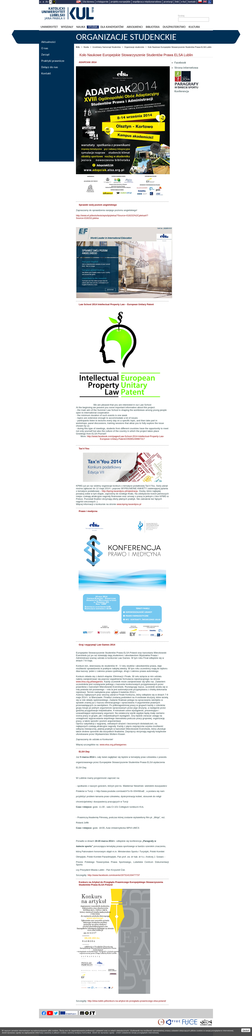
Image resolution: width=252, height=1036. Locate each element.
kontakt (192, 2)
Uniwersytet (49, 27)
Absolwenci (135, 27)
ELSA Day (84, 751)
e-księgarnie (102, 2)
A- (41, 2)
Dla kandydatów (112, 27)
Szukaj (181, 16)
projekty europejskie (120, 2)
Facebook (180, 62)
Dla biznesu (88, 2)
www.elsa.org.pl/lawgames (89, 681)
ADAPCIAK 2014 (87, 62)
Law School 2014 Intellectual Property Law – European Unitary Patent (116, 304)
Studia (92, 27)
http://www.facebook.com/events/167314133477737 (114, 875)
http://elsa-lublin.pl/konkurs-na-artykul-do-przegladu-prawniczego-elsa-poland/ (127, 1001)
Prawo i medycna (88, 511)
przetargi (168, 2)
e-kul (183, 2)
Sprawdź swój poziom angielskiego (98, 204)
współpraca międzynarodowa (147, 2)
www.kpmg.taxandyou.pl (129, 504)
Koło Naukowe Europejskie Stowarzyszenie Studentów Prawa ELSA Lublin (179, 47)
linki (177, 2)
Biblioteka (153, 27)
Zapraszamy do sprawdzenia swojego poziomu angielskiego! (106, 210)
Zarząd (45, 54)
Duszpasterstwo (174, 27)
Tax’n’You (84, 448)
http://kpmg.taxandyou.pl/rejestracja (120, 491)
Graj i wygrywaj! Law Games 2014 (97, 644)
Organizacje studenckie (126, 37)
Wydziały (67, 27)
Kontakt (46, 73)
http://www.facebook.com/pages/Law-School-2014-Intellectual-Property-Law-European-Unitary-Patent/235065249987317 (125, 437)
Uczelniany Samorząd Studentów (106, 47)
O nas (44, 48)
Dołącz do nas (49, 67)
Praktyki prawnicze (52, 60)
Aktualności (48, 42)
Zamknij (245, 1030)
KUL (78, 47)
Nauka (80, 27)
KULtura (194, 27)
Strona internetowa (186, 67)
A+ (47, 2)
